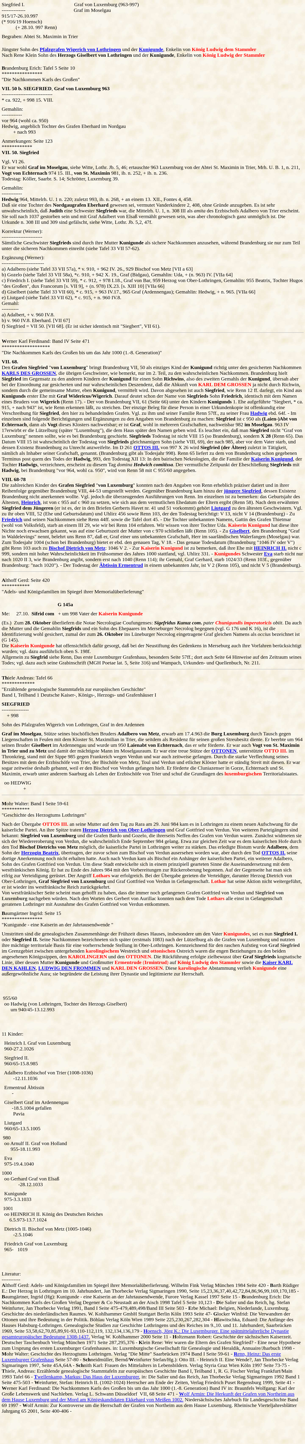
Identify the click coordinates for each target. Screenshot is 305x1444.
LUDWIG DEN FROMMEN (69, 968)
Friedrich (12, 519)
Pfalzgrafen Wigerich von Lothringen (80, 49)
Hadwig (258, 413)
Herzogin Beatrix (40, 852)
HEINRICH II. (270, 548)
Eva (268, 553)
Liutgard (221, 508)
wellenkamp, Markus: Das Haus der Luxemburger (86, 1376)
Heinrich (30, 502)
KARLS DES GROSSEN (29, 373)
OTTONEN (224, 751)
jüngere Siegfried (242, 491)
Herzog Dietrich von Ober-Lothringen (124, 830)
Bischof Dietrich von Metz (77, 548)
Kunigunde (151, 49)
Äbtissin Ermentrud (121, 565)
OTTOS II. (274, 852)
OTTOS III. (146, 447)
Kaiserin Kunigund (272, 459)
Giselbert (239, 531)
